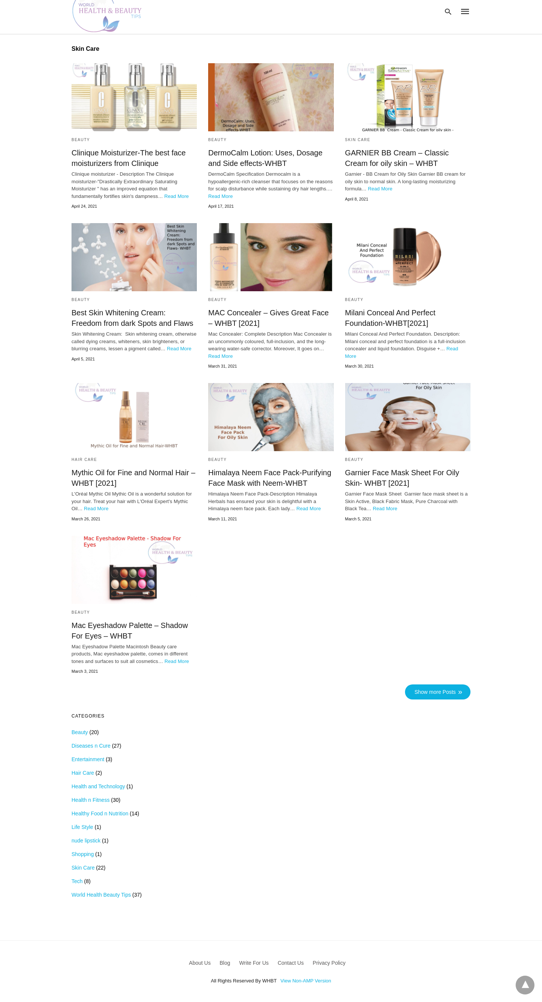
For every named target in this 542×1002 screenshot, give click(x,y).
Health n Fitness (91, 800)
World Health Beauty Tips (101, 895)
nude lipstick (86, 841)
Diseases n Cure (91, 746)
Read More (176, 196)
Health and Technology (98, 786)
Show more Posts (435, 692)
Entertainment (88, 759)
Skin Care (357, 140)
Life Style (82, 827)
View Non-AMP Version (305, 981)
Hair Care (84, 460)
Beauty (81, 140)
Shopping (83, 854)
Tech (77, 881)
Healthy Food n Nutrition (100, 813)
